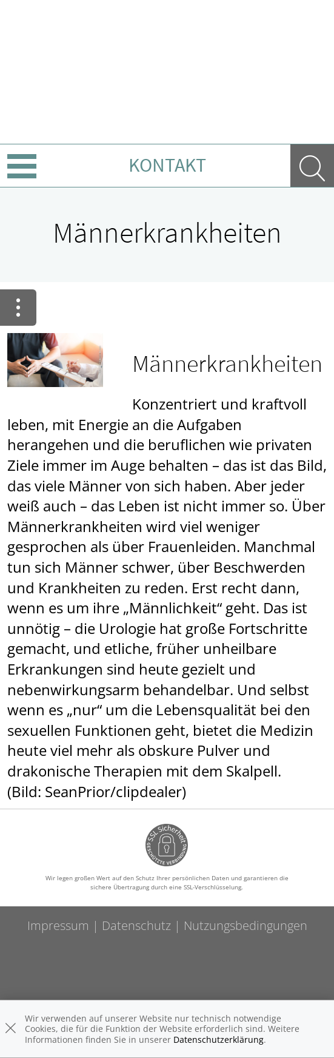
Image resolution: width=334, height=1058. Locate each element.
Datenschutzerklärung (218, 1039)
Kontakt (167, 165)
